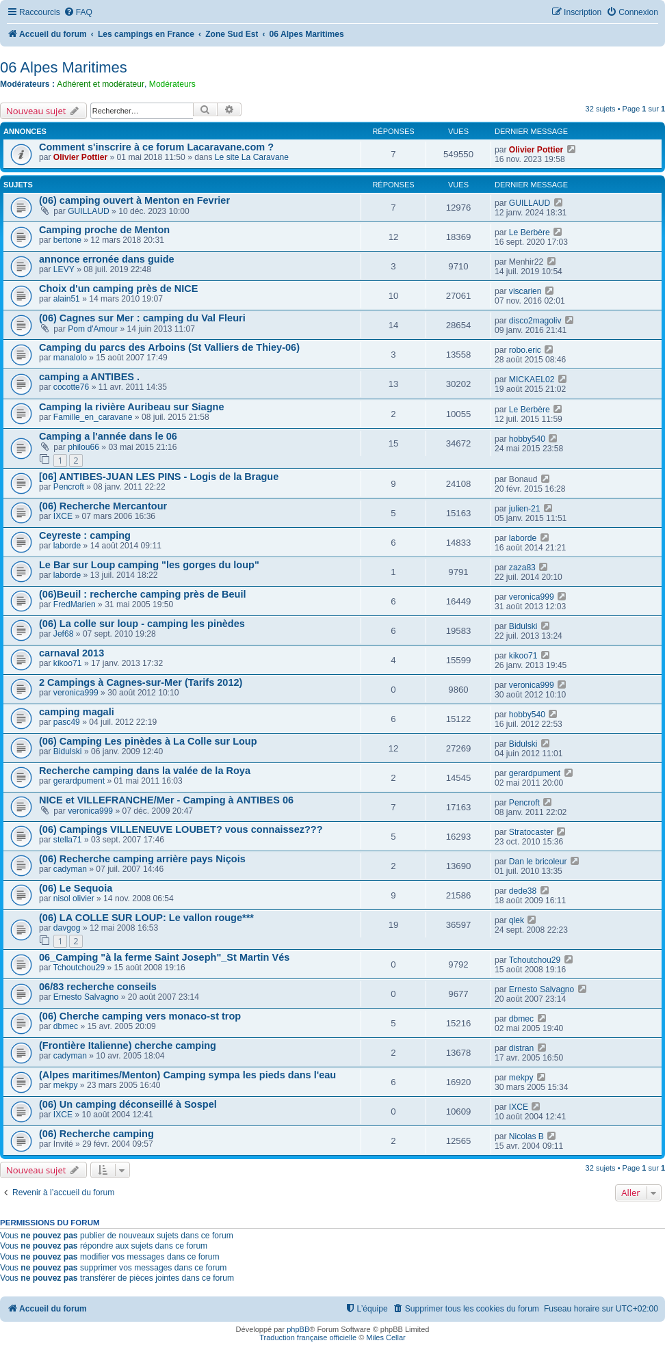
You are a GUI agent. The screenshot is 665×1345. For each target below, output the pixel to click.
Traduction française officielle (307, 1337)
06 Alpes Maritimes (63, 67)
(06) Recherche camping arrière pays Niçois (142, 858)
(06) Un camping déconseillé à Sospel (128, 1104)
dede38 (522, 891)
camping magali (76, 711)
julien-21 (524, 509)
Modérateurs (172, 84)
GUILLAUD (88, 211)
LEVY (64, 269)
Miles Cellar (385, 1337)
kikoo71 (67, 663)
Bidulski (523, 626)
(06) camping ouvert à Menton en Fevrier (134, 200)
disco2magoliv (535, 320)
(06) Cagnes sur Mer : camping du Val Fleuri (142, 317)
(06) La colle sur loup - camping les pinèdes (142, 623)
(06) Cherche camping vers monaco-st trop (140, 1016)
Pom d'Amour (93, 329)
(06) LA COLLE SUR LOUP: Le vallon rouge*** (146, 917)
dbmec (65, 1026)
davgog (67, 928)
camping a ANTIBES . (89, 376)
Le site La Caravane (252, 157)
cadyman (70, 869)
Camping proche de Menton (104, 229)
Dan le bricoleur (538, 861)
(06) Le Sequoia (75, 888)
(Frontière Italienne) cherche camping (127, 1045)
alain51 (66, 299)
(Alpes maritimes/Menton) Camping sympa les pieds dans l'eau (187, 1074)
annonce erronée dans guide (106, 259)
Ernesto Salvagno (85, 997)
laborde (67, 545)
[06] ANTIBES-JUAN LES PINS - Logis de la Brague (158, 476)
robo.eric (525, 350)
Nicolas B (526, 1136)
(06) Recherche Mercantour (103, 506)
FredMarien (74, 604)
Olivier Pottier (80, 157)
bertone (67, 240)
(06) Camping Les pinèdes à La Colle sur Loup (148, 741)
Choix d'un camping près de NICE (118, 288)
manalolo (70, 357)
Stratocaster (531, 832)
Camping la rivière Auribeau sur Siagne (131, 406)
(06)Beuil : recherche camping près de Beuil (142, 594)
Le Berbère (529, 232)
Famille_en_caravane (93, 417)
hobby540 (527, 439)
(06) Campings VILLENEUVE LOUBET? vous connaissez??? (181, 829)
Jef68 (63, 634)
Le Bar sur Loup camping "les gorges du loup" (149, 564)
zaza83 (522, 567)
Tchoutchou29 (79, 967)
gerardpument (79, 781)
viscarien (525, 291)
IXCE (63, 516)
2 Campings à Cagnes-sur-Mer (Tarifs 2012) (140, 682)
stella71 (67, 839)
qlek (516, 920)
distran (521, 1048)
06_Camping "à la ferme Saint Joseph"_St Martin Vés (164, 957)
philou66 (83, 447)
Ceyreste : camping (85, 535)
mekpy (65, 1085)
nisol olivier (73, 898)
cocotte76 (71, 387)
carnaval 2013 (71, 653)
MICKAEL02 (532, 379)
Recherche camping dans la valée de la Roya (144, 770)
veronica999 (531, 597)
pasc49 (66, 722)
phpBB (298, 1329)
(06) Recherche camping (96, 1133)
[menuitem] (78, 12)
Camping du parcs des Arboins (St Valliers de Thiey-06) (169, 347)
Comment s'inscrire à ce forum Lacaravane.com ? (156, 147)
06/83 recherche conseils (98, 986)
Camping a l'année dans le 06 (108, 436)
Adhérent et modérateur (100, 84)
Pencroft (68, 487)
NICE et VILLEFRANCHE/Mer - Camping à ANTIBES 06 (166, 800)
